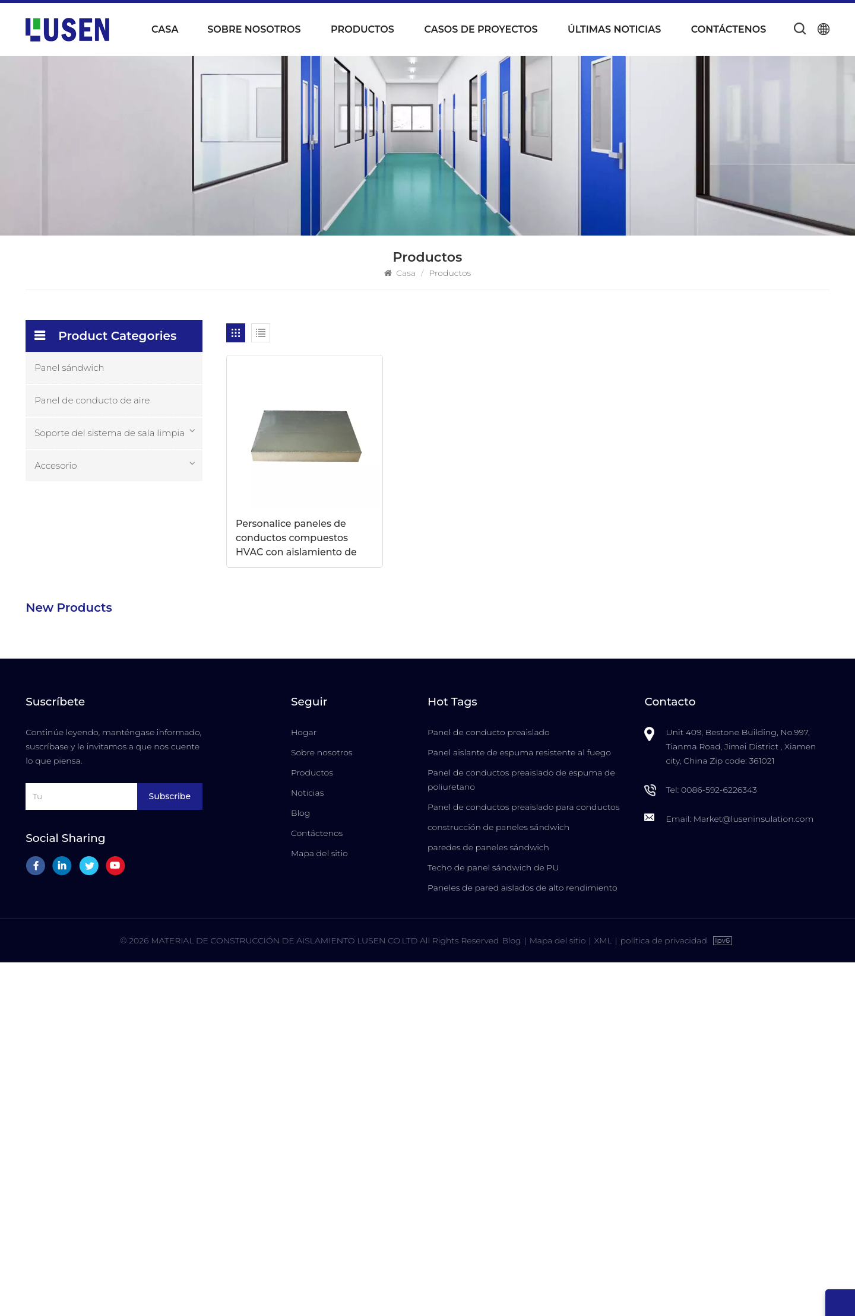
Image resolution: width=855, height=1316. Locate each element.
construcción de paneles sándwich (498, 1180)
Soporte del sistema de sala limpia (109, 432)
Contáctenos (728, 29)
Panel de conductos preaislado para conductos (523, 1160)
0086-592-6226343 (719, 1142)
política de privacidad (664, 1294)
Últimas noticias (614, 29)
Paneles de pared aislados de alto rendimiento (523, 1240)
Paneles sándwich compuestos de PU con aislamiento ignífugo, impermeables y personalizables (145, 694)
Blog (300, 1166)
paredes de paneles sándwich (488, 1200)
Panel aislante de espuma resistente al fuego (519, 1105)
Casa (164, 29)
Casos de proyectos (480, 29)
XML (603, 1294)
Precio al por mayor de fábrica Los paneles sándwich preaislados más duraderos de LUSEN (143, 768)
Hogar (303, 1085)
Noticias (307, 1145)
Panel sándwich (69, 367)
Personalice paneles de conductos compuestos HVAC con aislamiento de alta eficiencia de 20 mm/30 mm (296, 524)
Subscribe (170, 1149)
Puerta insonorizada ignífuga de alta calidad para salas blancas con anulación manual (145, 915)
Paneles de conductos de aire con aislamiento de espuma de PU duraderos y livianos (145, 547)
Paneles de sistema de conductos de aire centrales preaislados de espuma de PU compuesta (143, 621)
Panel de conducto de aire (92, 400)
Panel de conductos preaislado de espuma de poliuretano (521, 1132)
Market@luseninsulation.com (754, 1171)
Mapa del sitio (319, 1206)
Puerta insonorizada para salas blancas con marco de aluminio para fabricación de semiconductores (143, 842)
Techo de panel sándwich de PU (493, 1220)
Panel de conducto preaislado (489, 1085)
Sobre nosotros (253, 29)
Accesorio (55, 465)
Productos (362, 29)
